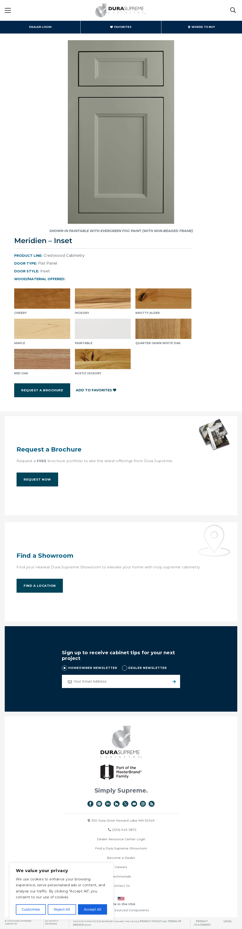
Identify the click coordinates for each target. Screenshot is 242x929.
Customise (31, 909)
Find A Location (40, 585)
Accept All (92, 909)
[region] (61, 891)
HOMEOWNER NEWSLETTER (92, 668)
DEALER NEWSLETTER (147, 668)
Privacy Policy (151, 921)
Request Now (37, 479)
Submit (173, 681)
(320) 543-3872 (122, 830)
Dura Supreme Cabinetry (120, 11)
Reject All (62, 909)
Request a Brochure (42, 390)
